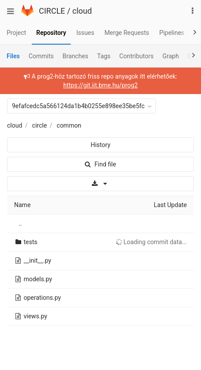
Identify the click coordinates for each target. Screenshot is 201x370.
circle (39, 125)
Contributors (136, 56)
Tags (103, 56)
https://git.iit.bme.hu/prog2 (100, 85)
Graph (171, 56)
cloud (82, 10)
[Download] (100, 183)
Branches (75, 56)
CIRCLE (52, 10)
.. (20, 223)
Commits (41, 56)
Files (13, 56)
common (69, 125)
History (100, 144)
